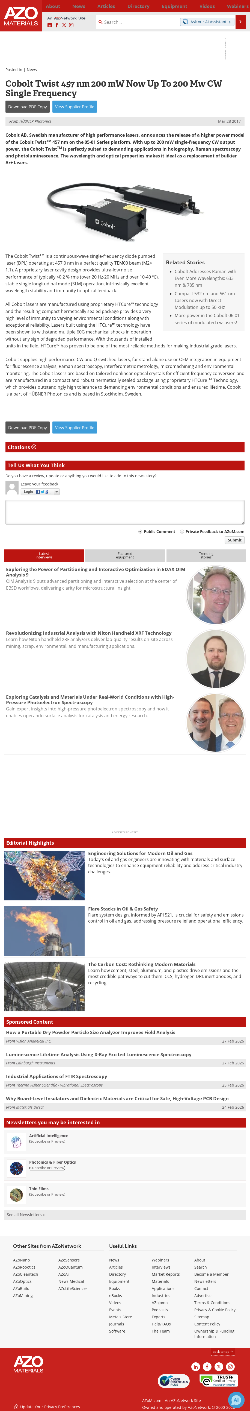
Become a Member (211, 1274)
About (199, 1260)
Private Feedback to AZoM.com (215, 531)
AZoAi (63, 1274)
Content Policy (207, 1324)
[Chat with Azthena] (236, 1400)
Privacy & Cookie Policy (215, 1309)
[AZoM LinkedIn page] (49, 25)
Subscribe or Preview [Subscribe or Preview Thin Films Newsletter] (47, 1194)
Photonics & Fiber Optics (52, 1162)
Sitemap (201, 1316)
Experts (158, 1316)
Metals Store (120, 1316)
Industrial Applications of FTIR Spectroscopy (56, 1076)
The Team (161, 1331)
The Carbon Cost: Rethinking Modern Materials (141, 964)
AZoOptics (22, 1281)
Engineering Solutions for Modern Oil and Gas (140, 853)
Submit (235, 540)
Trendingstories (206, 555)
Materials (160, 1281)
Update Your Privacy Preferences (47, 1404)
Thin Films (39, 1188)
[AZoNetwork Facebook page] (57, 25)
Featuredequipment (125, 555)
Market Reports (166, 1274)
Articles (116, 1267)
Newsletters (205, 1281)
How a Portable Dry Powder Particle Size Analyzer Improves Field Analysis (90, 1032)
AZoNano (21, 1260)
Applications (163, 1288)
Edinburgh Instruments (35, 1062)
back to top (223, 1351)
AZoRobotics (24, 1267)
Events (115, 1309)
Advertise (203, 1295)
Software (117, 1331)
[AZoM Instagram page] (71, 25)
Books (114, 1288)
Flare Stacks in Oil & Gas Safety (123, 909)
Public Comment (159, 531)
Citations (22, 447)
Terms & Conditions (212, 1302)
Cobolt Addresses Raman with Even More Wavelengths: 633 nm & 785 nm (205, 278)
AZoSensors (69, 1260)
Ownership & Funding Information (214, 1333)
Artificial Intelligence (48, 1135)
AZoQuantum (70, 1267)
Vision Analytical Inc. (33, 1041)
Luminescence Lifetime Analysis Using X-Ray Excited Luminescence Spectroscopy (99, 1054)
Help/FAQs (161, 1324)
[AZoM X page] (64, 25)
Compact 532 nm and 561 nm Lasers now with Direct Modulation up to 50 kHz (205, 301)
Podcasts (160, 1309)
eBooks (115, 1295)
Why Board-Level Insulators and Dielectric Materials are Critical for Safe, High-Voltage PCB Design (117, 1098)
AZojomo (160, 1302)
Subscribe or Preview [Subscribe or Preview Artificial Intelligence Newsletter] (47, 1141)
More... (239, 6)
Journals (116, 1324)
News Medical (71, 1281)
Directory (113, 6)
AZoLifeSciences (73, 1288)
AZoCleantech (25, 1274)
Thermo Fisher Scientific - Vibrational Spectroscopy (59, 1085)
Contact (201, 1288)
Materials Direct (30, 1107)
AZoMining (23, 1295)
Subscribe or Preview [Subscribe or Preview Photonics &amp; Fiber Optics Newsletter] (47, 1167)
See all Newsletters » (26, 1214)
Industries (161, 1295)
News (32, 69)
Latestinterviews (44, 555)
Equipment (119, 1281)
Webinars (160, 1260)
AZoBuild (21, 1288)
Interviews (161, 1267)
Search (200, 1267)
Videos (115, 1302)
